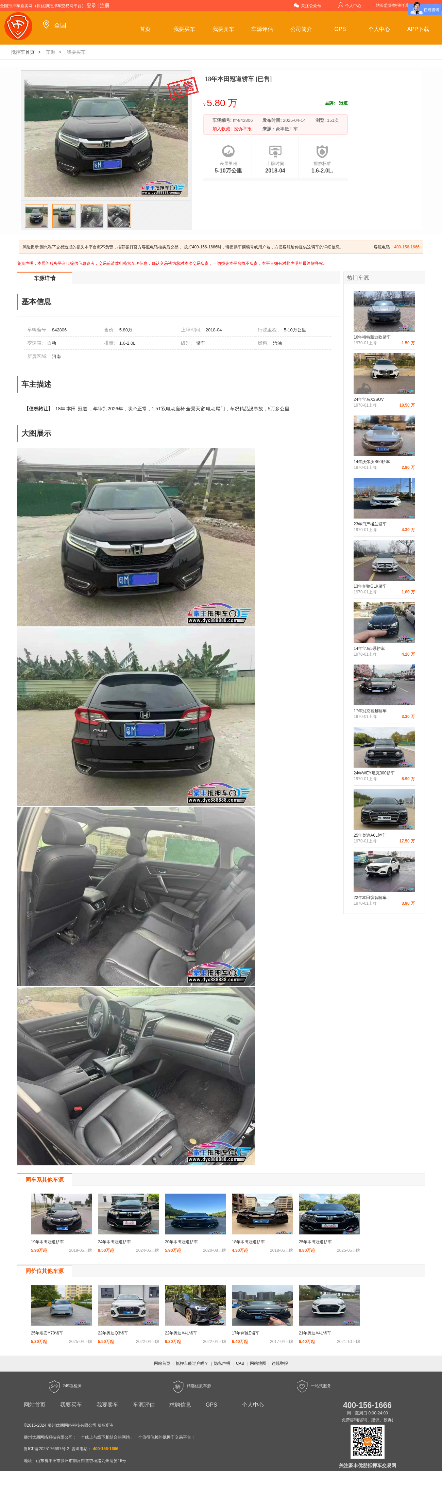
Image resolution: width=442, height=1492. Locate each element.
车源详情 (44, 278)
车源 (50, 52)
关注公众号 (307, 5)
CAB (240, 1363)
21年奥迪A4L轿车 (315, 1333)
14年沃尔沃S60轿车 (372, 461)
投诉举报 (242, 128)
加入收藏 (222, 128)
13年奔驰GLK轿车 (370, 586)
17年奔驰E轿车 (245, 1333)
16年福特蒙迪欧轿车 (372, 337)
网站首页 (162, 1363)
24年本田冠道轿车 (114, 1242)
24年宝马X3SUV (369, 399)
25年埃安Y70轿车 (47, 1333)
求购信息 (180, 1405)
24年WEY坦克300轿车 (374, 773)
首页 (145, 29)
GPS (340, 29)
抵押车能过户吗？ (192, 1363)
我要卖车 (223, 29)
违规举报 (280, 1363)
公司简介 (301, 29)
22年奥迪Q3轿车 (113, 1333)
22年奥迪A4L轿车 (181, 1333)
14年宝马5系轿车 (369, 648)
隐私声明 (222, 1363)
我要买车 (184, 29)
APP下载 (418, 29)
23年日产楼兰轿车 (370, 524)
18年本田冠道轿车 (248, 1242)
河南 (56, 356)
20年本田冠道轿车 (181, 1242)
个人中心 (349, 5)
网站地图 (258, 1363)
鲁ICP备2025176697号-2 (46, 1448)
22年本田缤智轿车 (370, 897)
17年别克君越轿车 (370, 710)
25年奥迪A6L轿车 (370, 835)
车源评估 (262, 29)
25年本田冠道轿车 (315, 1242)
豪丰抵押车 (287, 128)
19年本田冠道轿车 (47, 1242)
